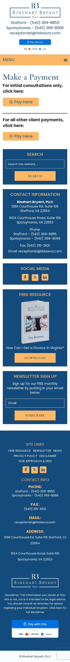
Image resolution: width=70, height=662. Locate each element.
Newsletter (42, 451)
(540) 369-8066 (49, 27)
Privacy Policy (25, 456)
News (57, 451)
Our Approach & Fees (35, 461)
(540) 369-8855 (45, 22)
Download (35, 358)
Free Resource (19, 451)
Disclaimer (47, 456)
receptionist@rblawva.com (35, 33)
